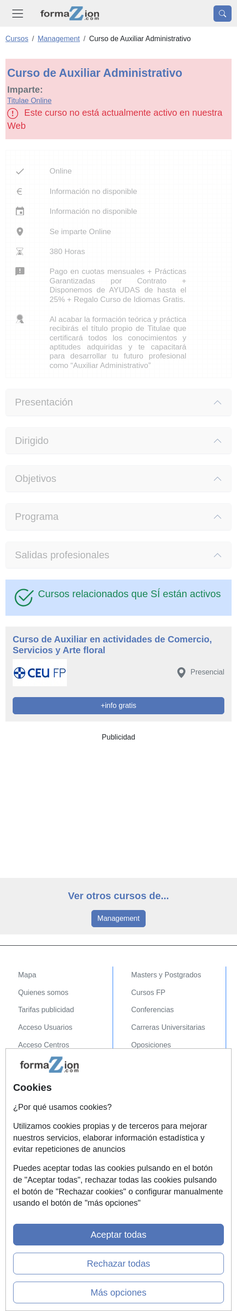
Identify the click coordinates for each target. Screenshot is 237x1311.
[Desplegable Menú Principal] (17, 13)
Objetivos (36, 478)
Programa (36, 516)
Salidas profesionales (62, 555)
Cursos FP (148, 992)
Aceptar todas (118, 1235)
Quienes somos (43, 992)
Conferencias (152, 1010)
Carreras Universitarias (168, 1027)
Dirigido (31, 440)
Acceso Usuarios (45, 1027)
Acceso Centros (43, 1045)
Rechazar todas (118, 1264)
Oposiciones (151, 1045)
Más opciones (118, 1292)
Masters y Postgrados (166, 975)
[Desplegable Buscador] (222, 13)
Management (118, 918)
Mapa (27, 975)
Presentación (44, 402)
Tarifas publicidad (46, 1010)
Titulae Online (29, 100)
